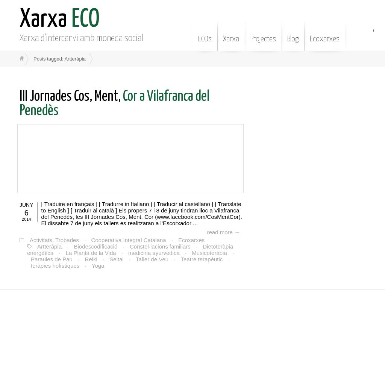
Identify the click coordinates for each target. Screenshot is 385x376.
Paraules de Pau (52, 259)
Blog (293, 33)
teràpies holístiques (55, 265)
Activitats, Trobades (54, 240)
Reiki (91, 259)
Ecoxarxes (325, 33)
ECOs (205, 33)
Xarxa (231, 33)
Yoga (98, 265)
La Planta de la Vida (91, 253)
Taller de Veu (152, 259)
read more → (223, 232)
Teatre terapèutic (202, 259)
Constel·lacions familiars (160, 246)
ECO (60, 20)
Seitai (116, 259)
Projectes (263, 33)
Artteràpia (49, 246)
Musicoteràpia (209, 253)
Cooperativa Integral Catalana (128, 240)
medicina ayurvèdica (154, 253)
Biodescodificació (96, 246)
